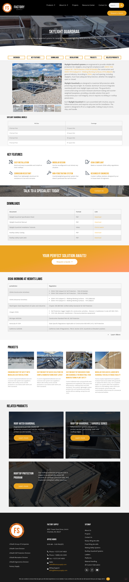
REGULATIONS (74, 57)
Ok (108, 579)
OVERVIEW (16, 57)
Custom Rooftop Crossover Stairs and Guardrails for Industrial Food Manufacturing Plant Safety (78, 375)
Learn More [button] (115, 335)
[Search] (121, 5)
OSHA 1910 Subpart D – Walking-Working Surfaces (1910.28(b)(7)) (89, 72)
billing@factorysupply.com (58, 570)
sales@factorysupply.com (58, 564)
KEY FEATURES (35, 57)
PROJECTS (93, 57)
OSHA (89, 74)
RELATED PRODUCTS (112, 57)
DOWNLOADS (55, 57)
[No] (126, 579)
